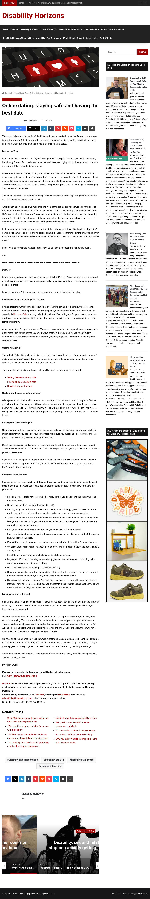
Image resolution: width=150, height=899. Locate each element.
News (5, 29)
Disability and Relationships (23, 759)
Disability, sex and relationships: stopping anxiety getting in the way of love (85, 847)
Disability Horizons (31, 120)
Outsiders (7, 683)
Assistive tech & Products (70, 29)
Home (6, 93)
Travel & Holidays (49, 29)
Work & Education (117, 29)
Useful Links (92, 38)
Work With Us (106, 38)
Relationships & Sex (19, 93)
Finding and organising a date (21, 382)
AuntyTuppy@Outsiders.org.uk (22, 676)
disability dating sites (82, 759)
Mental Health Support (73, 38)
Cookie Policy (142, 894)
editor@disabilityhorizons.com (17, 698)
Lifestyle (14, 29)
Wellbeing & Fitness (29, 29)
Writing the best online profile (21, 377)
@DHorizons (63, 694)
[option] (85, 844)
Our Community (54, 38)
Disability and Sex (54, 759)
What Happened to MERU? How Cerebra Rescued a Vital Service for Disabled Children (138, 292)
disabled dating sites (51, 766)
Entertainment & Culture (95, 29)
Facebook (39, 694)
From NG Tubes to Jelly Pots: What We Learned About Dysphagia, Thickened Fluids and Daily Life (59, 3)
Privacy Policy (129, 894)
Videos (31, 38)
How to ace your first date (19, 386)
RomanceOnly (20, 314)
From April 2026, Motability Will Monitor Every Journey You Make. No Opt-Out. (138, 146)
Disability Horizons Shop (14, 38)
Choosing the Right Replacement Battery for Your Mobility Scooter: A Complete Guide (139, 84)
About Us (40, 38)
